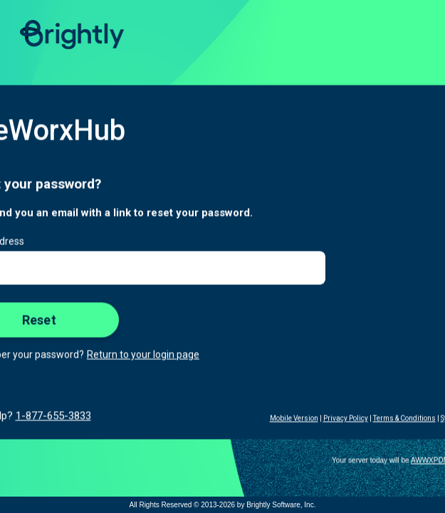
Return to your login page (143, 355)
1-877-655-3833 (53, 416)
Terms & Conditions (404, 419)
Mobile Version (294, 419)
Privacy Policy (345, 419)
